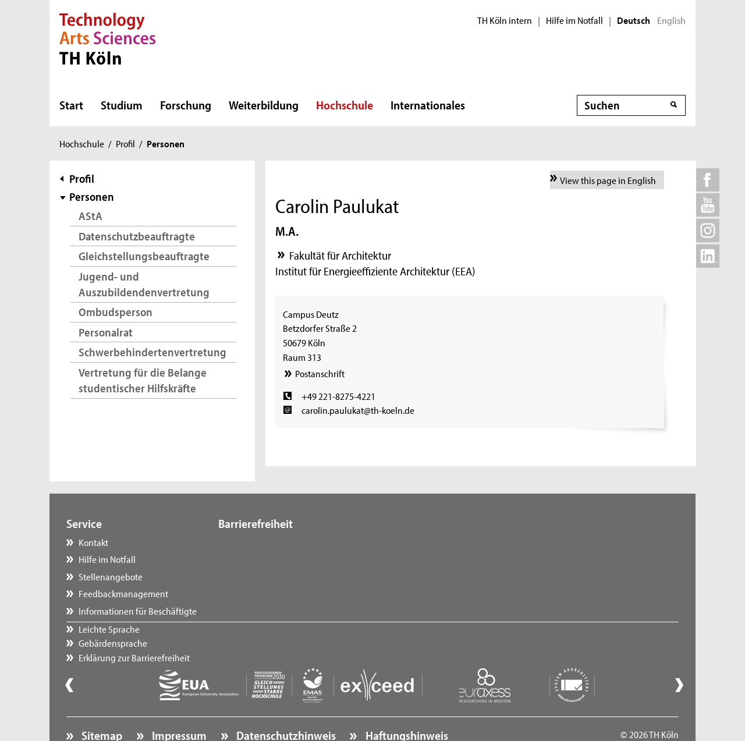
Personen (91, 196)
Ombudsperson (115, 311)
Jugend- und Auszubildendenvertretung (144, 284)
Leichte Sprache (260, 542)
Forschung (185, 104)
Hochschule (344, 104)
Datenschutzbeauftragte (137, 236)
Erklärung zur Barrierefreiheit (285, 576)
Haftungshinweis (405, 703)
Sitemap (100, 703)
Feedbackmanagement (123, 593)
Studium (122, 104)
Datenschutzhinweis (285, 703)
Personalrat (106, 332)
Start (71, 104)
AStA (90, 215)
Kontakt (93, 542)
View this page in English (608, 179)
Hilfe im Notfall (574, 20)
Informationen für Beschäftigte (138, 610)
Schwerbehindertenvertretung (152, 352)
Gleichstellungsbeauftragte (144, 256)
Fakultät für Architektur (340, 255)
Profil (125, 143)
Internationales (428, 104)
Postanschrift (320, 373)
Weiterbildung (264, 104)
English (671, 20)
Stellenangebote (111, 576)
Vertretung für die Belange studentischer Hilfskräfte (143, 380)
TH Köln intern (504, 20)
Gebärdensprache (264, 558)
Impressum (178, 703)
